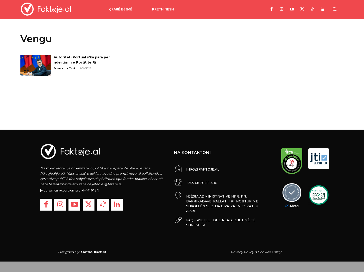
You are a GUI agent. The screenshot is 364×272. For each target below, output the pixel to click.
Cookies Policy (269, 250)
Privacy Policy (242, 250)
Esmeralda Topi (64, 68)
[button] (334, 9)
